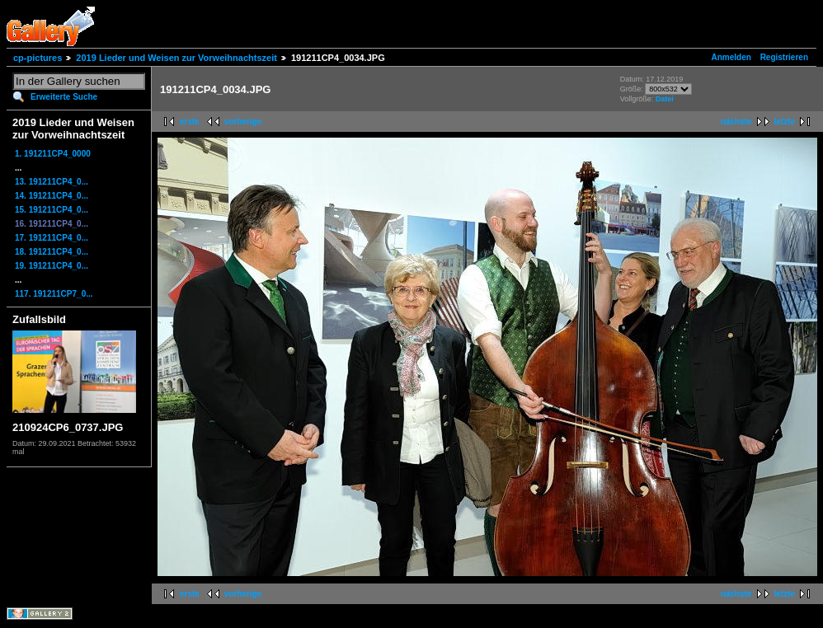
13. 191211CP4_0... (51, 181)
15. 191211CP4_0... (51, 209)
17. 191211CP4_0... (51, 237)
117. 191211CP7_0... (54, 293)
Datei (665, 99)
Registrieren (784, 57)
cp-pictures (37, 58)
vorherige (243, 121)
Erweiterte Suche (64, 96)
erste (190, 121)
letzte (784, 121)
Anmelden (731, 57)
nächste (736, 121)
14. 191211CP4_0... (51, 195)
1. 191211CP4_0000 (53, 153)
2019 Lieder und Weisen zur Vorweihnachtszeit (176, 58)
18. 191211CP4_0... (51, 251)
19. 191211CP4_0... (51, 265)
